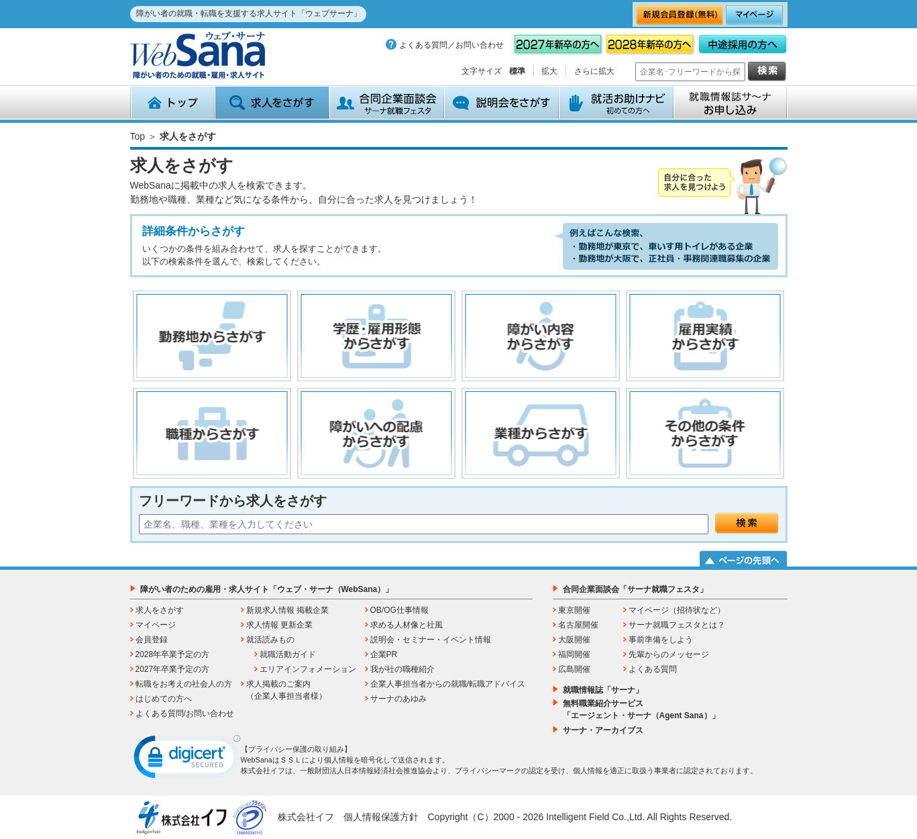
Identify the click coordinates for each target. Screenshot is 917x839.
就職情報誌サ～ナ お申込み (730, 102)
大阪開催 (574, 639)
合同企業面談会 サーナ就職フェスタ (386, 102)
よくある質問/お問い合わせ (185, 713)
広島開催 (574, 669)
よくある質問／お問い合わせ (451, 45)
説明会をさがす (501, 102)
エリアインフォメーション (308, 669)
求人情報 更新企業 (279, 625)
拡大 (549, 71)
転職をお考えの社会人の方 (184, 684)
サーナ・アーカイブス (603, 730)
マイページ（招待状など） (677, 610)
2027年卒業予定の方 (173, 669)
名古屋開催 (578, 625)
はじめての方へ (164, 698)
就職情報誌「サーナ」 (603, 690)
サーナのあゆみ (398, 698)
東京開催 (574, 610)
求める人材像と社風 (406, 625)
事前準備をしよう (661, 639)
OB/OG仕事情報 (399, 610)
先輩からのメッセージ (669, 654)
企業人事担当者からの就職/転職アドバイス (447, 684)
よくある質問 (653, 669)
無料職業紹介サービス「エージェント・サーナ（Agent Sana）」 (641, 709)
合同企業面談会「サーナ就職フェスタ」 (635, 589)
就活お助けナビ (616, 102)
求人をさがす (272, 102)
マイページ (156, 625)
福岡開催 (574, 654)
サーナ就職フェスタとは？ (677, 625)
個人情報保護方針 (381, 816)
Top (138, 136)
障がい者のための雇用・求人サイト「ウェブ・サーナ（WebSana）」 (267, 589)
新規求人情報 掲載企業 (287, 610)
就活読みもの (270, 639)
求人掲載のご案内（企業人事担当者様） (286, 690)
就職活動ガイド (288, 654)
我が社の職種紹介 (402, 669)
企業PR (384, 654)
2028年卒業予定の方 (173, 654)
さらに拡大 (594, 71)
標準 (517, 71)
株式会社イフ (306, 816)
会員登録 (152, 639)
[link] (187, 759)
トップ (172, 102)
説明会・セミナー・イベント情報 (430, 639)
